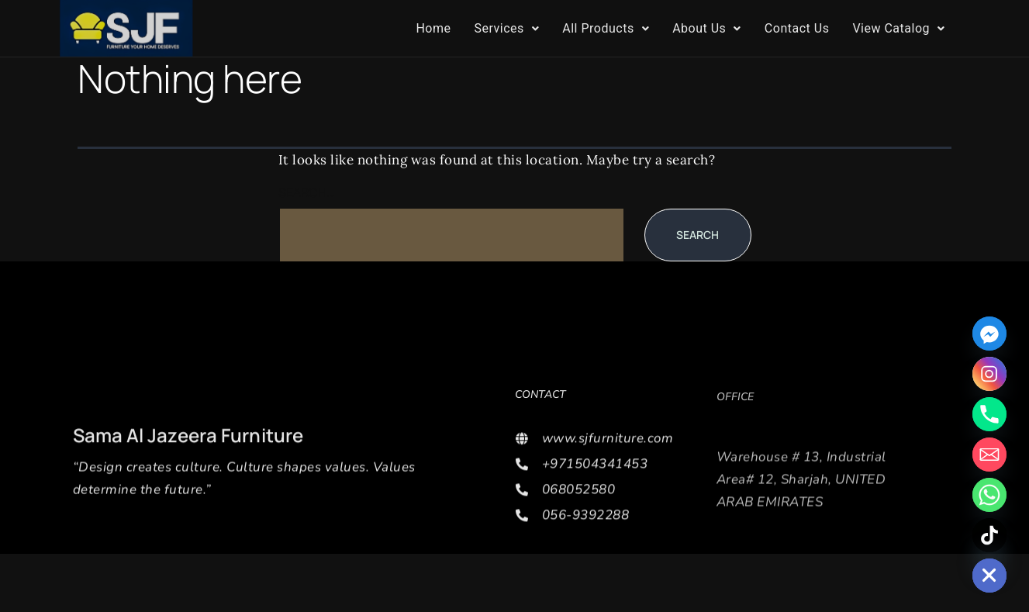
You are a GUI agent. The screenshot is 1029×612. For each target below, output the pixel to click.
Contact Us (797, 28)
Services (506, 28)
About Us (706, 28)
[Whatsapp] (989, 495)
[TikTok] (989, 535)
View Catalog (898, 28)
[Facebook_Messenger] (989, 333)
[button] (506, 29)
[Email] (989, 454)
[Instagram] (989, 374)
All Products (605, 28)
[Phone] (989, 414)
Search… (307, 193)
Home (433, 28)
